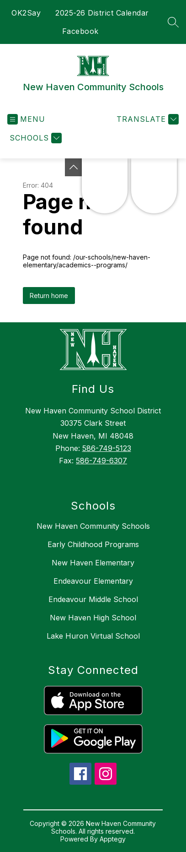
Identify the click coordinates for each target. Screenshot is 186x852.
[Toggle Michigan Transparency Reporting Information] (73, 167)
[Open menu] (26, 119)
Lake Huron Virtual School (93, 635)
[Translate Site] (146, 119)
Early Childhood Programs (93, 544)
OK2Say (26, 12)
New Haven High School (93, 617)
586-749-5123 (106, 448)
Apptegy (113, 839)
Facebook (80, 31)
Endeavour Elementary (93, 581)
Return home (49, 295)
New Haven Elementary (93, 562)
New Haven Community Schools (93, 526)
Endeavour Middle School (93, 599)
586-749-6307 (101, 460)
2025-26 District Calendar (102, 12)
